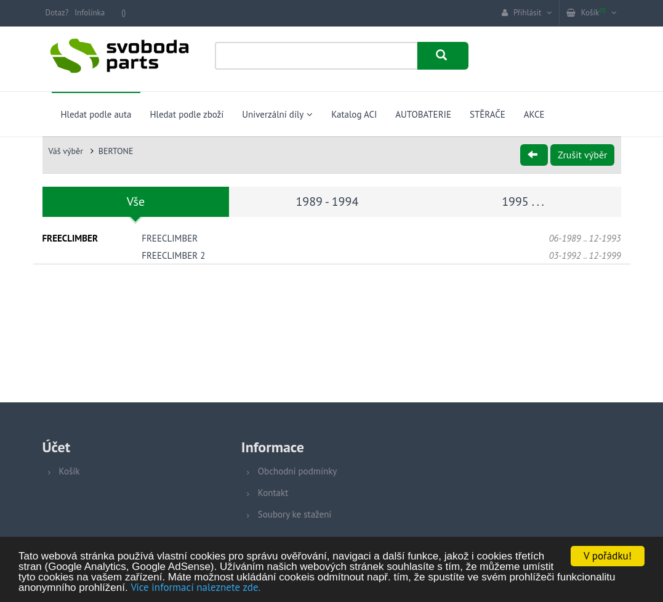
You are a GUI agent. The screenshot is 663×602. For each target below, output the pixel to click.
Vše (136, 201)
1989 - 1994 (326, 201)
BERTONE (116, 151)
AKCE (534, 114)
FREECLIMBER (170, 238)
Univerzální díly (277, 114)
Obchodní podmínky (297, 471)
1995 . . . (523, 201)
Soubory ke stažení (295, 514)
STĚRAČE (487, 114)
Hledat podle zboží (186, 114)
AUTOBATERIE (423, 114)
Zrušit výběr (582, 154)
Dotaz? (57, 12)
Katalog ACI (354, 114)
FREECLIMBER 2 (173, 255)
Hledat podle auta (96, 114)
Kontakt (273, 492)
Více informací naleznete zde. (195, 588)
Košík (69, 471)
